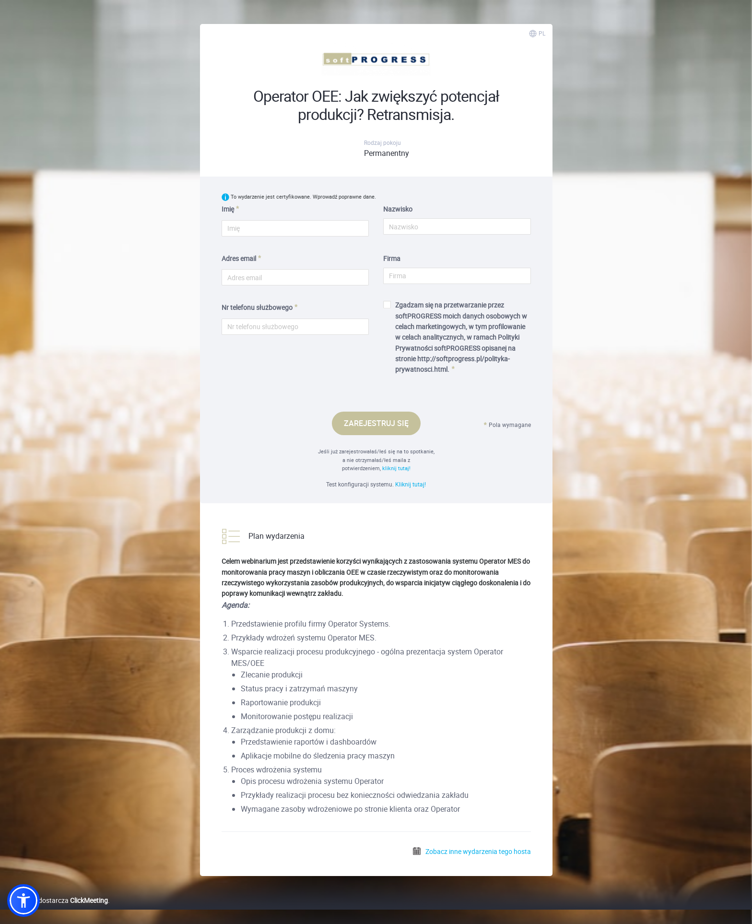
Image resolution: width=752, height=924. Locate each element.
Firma (391, 258)
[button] (23, 900)
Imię (228, 208)
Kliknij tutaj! (410, 484)
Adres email (239, 258)
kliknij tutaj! (396, 468)
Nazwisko (397, 208)
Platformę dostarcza (57, 900)
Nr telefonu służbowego (257, 307)
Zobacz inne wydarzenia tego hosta (471, 851)
